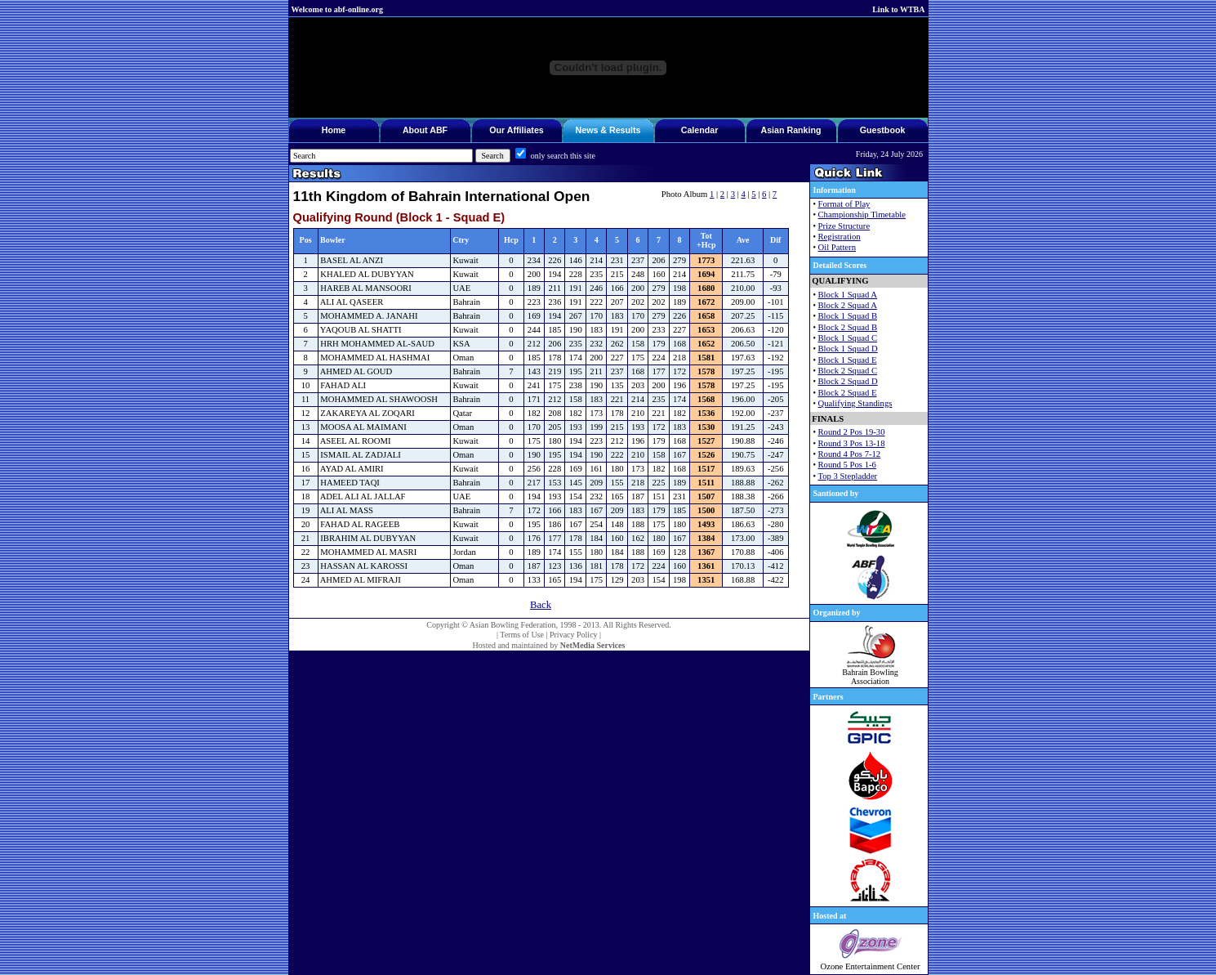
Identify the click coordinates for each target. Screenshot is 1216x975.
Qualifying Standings (855, 403)
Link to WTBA (898, 9)
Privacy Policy (574, 634)
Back (540, 604)
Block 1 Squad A (848, 294)
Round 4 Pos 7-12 (849, 453)
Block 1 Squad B (848, 315)
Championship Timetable (862, 214)
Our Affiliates (516, 130)
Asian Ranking (790, 130)
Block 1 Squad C (848, 337)
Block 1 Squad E (847, 360)
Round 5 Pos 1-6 (847, 464)
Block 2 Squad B (848, 327)
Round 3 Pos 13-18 (851, 443)
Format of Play (844, 203)
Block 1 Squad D (848, 348)
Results (625, 130)
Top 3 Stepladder (848, 476)
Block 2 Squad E (847, 392)
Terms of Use (522, 634)
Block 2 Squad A (848, 305)
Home (334, 130)
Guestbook (883, 130)
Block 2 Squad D (848, 381)
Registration (839, 236)
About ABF (425, 130)
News (587, 130)
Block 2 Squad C (848, 370)
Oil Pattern (837, 247)
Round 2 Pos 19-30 (851, 431)
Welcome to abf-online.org (337, 9)
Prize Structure (844, 225)
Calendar (700, 130)
